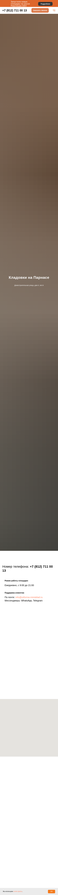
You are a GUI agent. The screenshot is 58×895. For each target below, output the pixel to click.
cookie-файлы (17, 891)
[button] (40, 10)
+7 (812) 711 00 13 (14, 10)
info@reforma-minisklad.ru (29, 597)
